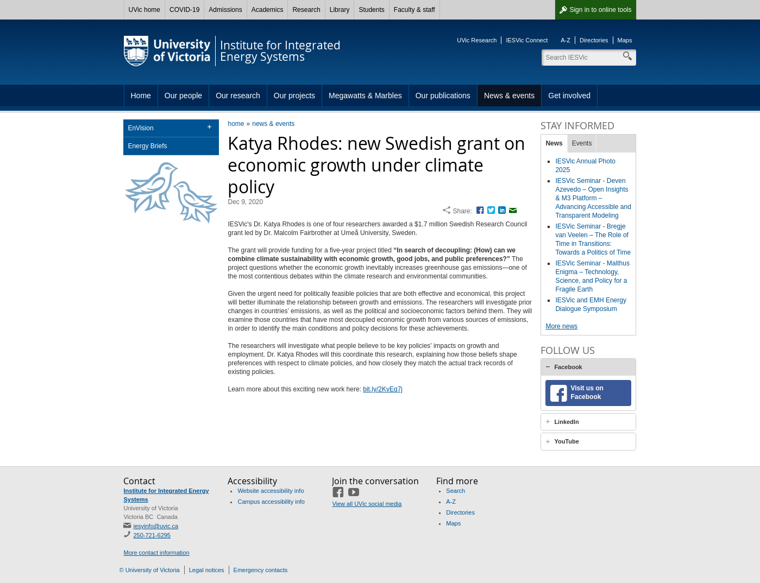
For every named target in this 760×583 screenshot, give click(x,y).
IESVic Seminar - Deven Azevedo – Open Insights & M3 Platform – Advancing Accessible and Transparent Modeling (593, 198)
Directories (594, 40)
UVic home (144, 10)
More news (561, 326)
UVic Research (477, 40)
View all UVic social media (366, 503)
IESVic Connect (527, 40)
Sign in (600, 10)
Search (455, 490)
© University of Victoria (150, 570)
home (236, 124)
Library (340, 10)
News (553, 143)
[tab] (588, 367)
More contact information (156, 552)
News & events (509, 95)
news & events (273, 124)
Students (371, 10)
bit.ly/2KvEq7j (383, 389)
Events (582, 143)
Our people (183, 95)
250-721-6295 (152, 535)
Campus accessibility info (271, 501)
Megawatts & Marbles (365, 95)
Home (141, 95)
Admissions (225, 10)
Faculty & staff (414, 10)
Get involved (569, 95)
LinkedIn (566, 422)
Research (306, 10)
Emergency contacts (261, 570)
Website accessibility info (270, 490)
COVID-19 (184, 10)
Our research (238, 95)
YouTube (566, 441)
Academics (268, 10)
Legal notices (206, 570)
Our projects (294, 95)
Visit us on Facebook (586, 392)
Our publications (443, 95)
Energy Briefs (147, 146)
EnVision (140, 128)
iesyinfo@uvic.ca (155, 526)
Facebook (568, 367)
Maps (625, 40)
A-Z (565, 40)
